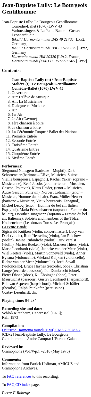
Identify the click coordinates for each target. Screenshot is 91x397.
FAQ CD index (19, 385)
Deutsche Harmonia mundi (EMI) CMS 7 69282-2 (41, 330)
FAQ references (19, 376)
